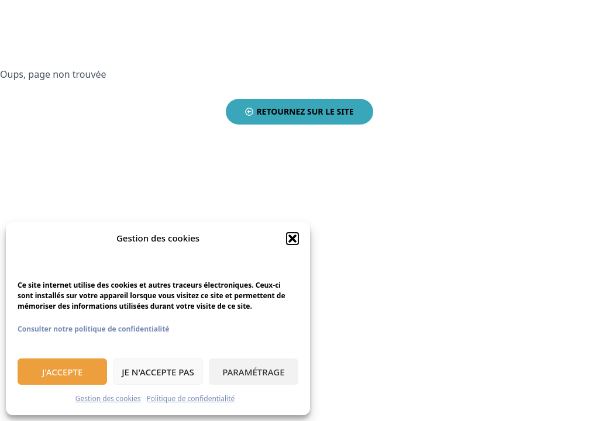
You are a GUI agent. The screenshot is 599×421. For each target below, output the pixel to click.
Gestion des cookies (108, 398)
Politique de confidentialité (191, 398)
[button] (292, 238)
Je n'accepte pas (158, 372)
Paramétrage (253, 372)
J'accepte (62, 372)
